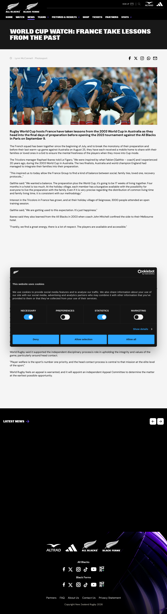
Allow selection (83, 339)
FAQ (62, 597)
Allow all (131, 339)
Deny (36, 339)
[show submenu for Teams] (48, 18)
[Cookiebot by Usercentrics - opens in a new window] (140, 272)
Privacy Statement (110, 597)
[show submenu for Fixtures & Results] (79, 18)
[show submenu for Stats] (131, 18)
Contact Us (89, 597)
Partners (51, 597)
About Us (73, 597)
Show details (140, 329)
